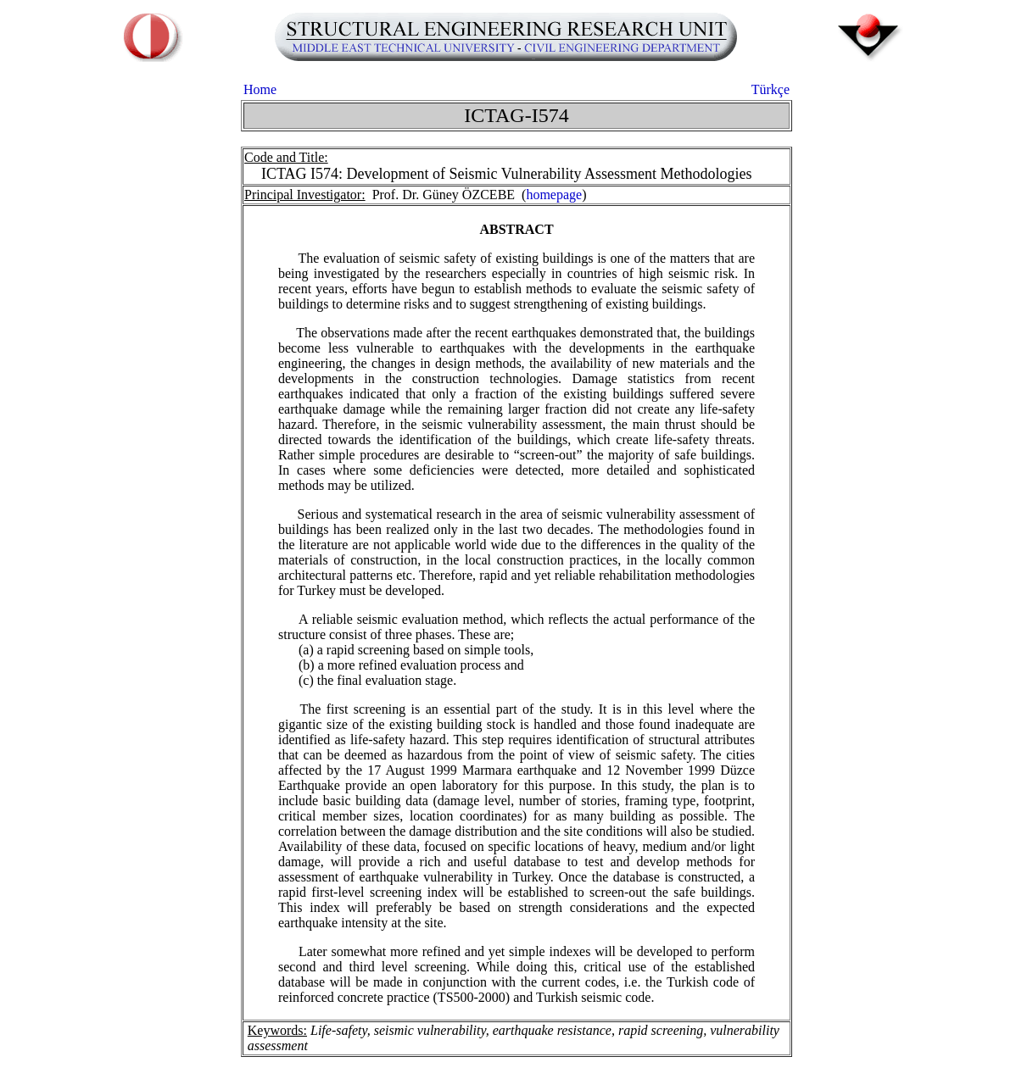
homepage (554, 194)
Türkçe (770, 89)
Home (259, 89)
